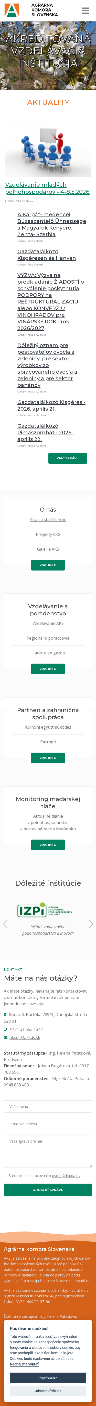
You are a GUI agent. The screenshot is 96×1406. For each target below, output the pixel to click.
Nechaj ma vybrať (24, 1364)
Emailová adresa (23, 1123)
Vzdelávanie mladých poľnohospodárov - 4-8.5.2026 (47, 188)
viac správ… (68, 458)
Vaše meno (18, 1106)
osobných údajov (66, 1175)
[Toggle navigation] (85, 11)
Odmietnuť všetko (48, 1391)
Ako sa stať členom (48, 519)
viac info (48, 565)
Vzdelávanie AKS (48, 623)
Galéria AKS (48, 549)
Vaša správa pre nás (26, 1141)
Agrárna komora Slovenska (44, 10)
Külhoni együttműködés (48, 727)
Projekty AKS (48, 534)
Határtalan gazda (48, 653)
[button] (90, 924)
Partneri (48, 742)
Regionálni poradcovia (48, 638)
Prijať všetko (48, 1378)
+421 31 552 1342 (26, 1029)
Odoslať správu (48, 1190)
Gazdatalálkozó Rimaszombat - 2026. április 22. (45, 432)
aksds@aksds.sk (24, 1037)
